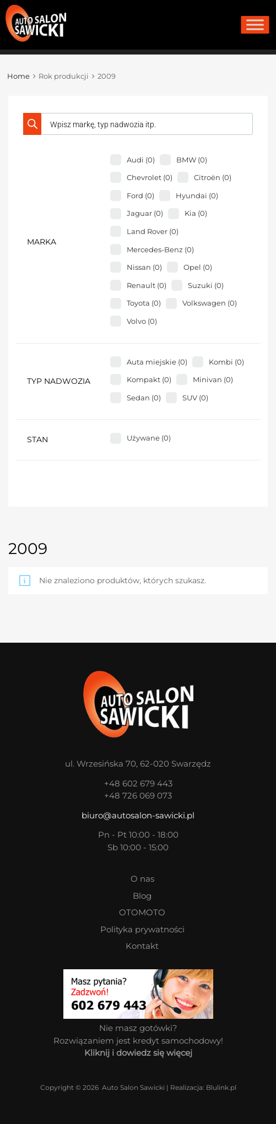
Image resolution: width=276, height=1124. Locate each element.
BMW (191, 159)
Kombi (226, 361)
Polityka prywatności (142, 929)
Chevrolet (149, 177)
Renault (146, 285)
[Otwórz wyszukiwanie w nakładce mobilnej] (138, 123)
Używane (149, 437)
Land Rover (152, 231)
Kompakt (149, 379)
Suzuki (206, 285)
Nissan (144, 267)
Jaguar (145, 213)
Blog (142, 895)
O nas (142, 878)
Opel (197, 267)
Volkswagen (209, 302)
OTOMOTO (142, 912)
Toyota (144, 302)
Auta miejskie (157, 361)
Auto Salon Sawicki (133, 1087)
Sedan (144, 397)
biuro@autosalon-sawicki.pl (138, 815)
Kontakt (142, 946)
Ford (140, 195)
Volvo (142, 321)
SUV (195, 397)
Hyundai (197, 195)
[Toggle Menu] (255, 25)
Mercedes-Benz (160, 249)
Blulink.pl (221, 1087)
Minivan (213, 379)
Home (18, 76)
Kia (196, 213)
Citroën (212, 177)
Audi (141, 159)
